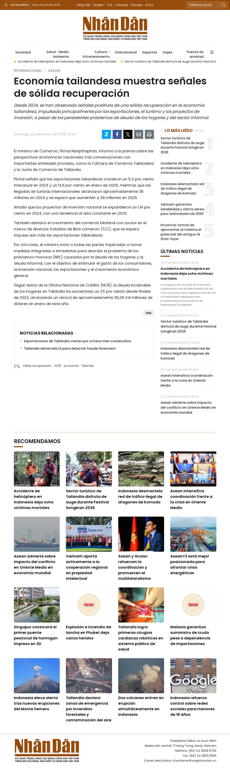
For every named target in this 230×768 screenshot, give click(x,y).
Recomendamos (37, 441)
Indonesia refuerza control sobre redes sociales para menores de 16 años (192, 706)
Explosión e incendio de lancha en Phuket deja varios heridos (88, 632)
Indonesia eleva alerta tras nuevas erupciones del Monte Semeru (37, 703)
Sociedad (23, 52)
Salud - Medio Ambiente (57, 54)
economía (71, 366)
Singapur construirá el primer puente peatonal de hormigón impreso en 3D (36, 635)
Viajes (167, 52)
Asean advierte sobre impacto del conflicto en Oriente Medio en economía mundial (188, 407)
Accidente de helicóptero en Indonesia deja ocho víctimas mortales (181, 168)
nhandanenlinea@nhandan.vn (194, 761)
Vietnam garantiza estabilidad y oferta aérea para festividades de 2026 (182, 209)
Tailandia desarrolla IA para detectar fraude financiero (70, 348)
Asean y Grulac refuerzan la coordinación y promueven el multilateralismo (134, 567)
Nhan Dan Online (115, 28)
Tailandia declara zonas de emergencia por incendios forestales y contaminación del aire (88, 709)
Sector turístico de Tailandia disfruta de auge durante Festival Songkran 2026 (182, 145)
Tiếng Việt (83, 5)
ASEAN (54, 70)
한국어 (149, 5)
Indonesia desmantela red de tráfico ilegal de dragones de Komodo (182, 188)
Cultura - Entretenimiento (96, 54)
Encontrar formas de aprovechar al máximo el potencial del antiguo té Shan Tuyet (181, 232)
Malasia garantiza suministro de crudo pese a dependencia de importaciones (190, 635)
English (99, 5)
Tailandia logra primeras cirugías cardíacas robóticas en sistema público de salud (140, 638)
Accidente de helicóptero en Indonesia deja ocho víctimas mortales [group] (67, 61)
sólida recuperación (37, 366)
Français (122, 5)
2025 (57, 366)
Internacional (126, 52)
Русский (136, 5)
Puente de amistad (195, 54)
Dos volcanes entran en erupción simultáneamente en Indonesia (141, 706)
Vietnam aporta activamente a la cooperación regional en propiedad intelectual (87, 567)
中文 (110, 5)
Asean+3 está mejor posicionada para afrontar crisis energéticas (189, 564)
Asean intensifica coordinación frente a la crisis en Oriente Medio (187, 380)
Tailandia (87, 366)
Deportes (149, 52)
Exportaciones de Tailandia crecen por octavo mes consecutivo (77, 341)
